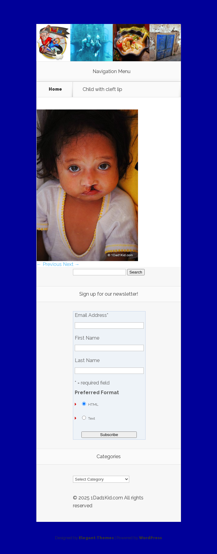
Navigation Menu (111, 71)
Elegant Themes (96, 538)
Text (91, 418)
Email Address (91, 315)
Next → (71, 264)
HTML (93, 404)
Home (55, 89)
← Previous (49, 264)
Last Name (87, 360)
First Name (87, 338)
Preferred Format (97, 392)
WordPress (150, 538)
